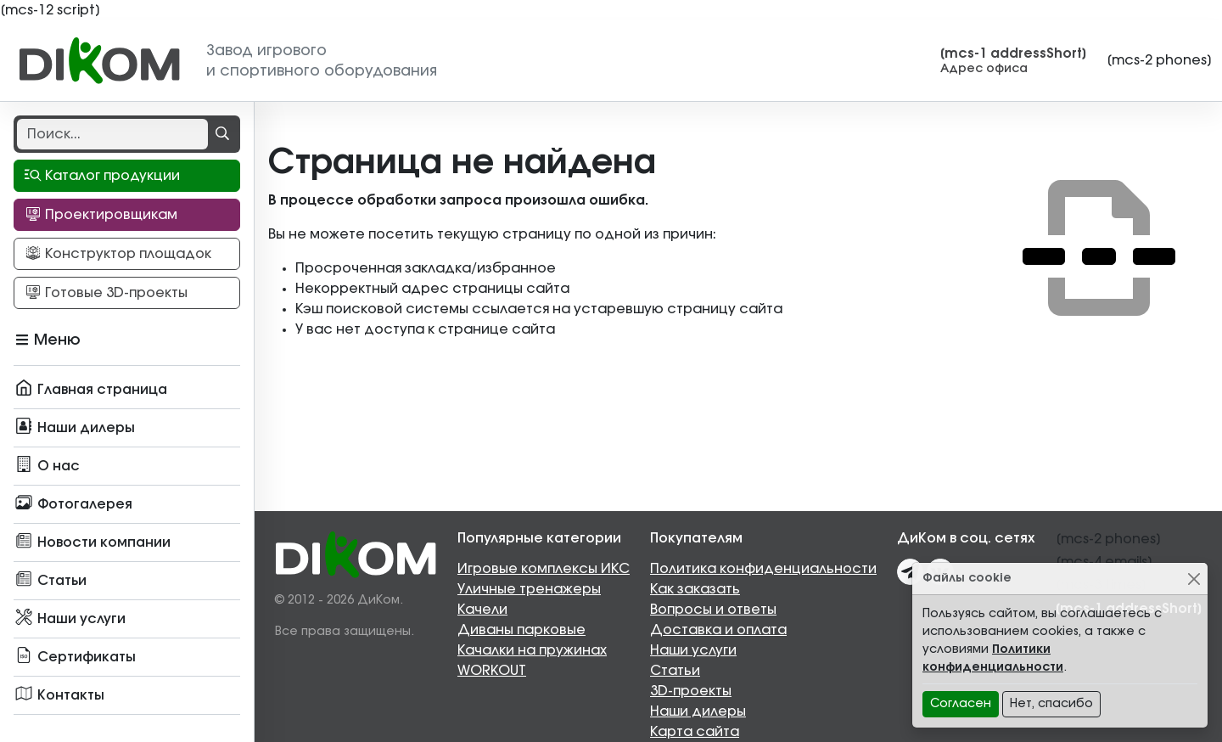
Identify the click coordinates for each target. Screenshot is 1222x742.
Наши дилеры (698, 711)
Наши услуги (693, 650)
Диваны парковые (521, 630)
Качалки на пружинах (532, 650)
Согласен (960, 704)
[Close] (1193, 578)
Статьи (675, 670)
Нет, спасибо (1051, 704)
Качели (482, 609)
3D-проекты (691, 691)
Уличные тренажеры (529, 589)
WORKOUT (491, 670)
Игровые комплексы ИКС (543, 569)
